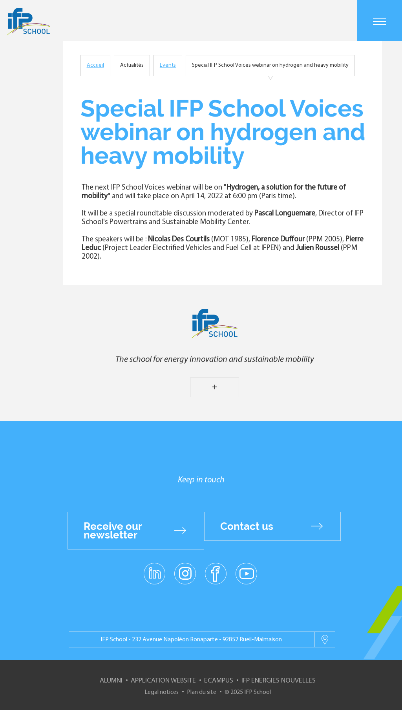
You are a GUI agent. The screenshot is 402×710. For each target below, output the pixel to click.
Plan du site (201, 692)
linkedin (154, 569)
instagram (185, 573)
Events (168, 65)
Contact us (246, 526)
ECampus (218, 680)
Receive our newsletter (113, 530)
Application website (163, 680)
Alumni (111, 680)
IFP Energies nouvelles (278, 680)
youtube (246, 573)
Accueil (95, 65)
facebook (215, 573)
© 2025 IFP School (248, 692)
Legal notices (161, 692)
